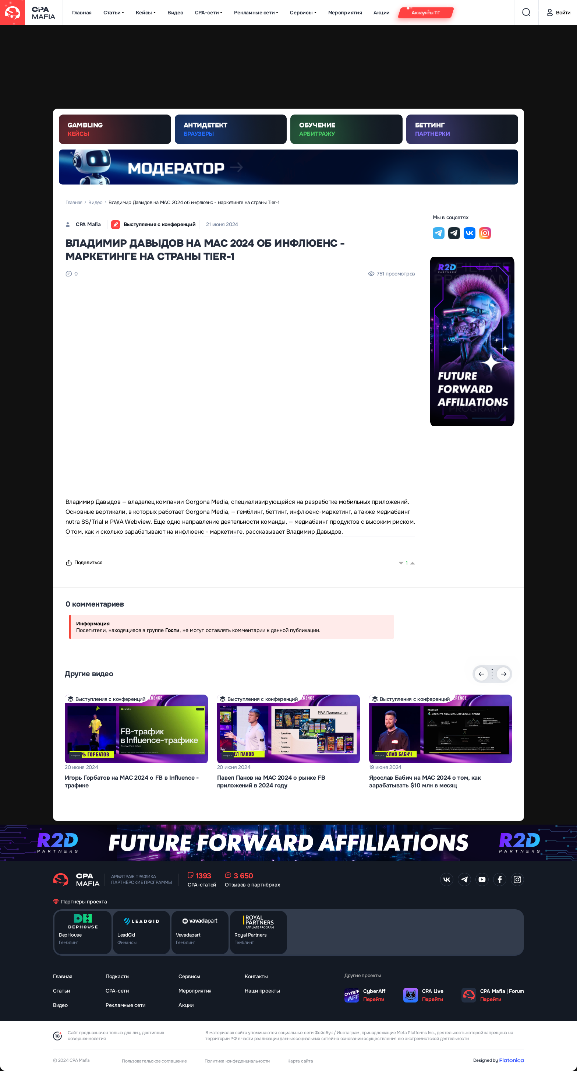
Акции (382, 13)
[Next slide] (503, 674)
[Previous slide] (481, 674)
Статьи (113, 13)
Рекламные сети (256, 13)
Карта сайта (300, 1061)
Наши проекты (262, 990)
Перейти (374, 999)
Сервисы (303, 13)
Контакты (256, 976)
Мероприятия (345, 13)
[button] (492, 669)
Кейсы (146, 13)
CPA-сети (209, 13)
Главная (82, 13)
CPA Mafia (88, 224)
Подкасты (118, 976)
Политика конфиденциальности (237, 1061)
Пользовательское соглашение (154, 1061)
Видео (175, 13)
